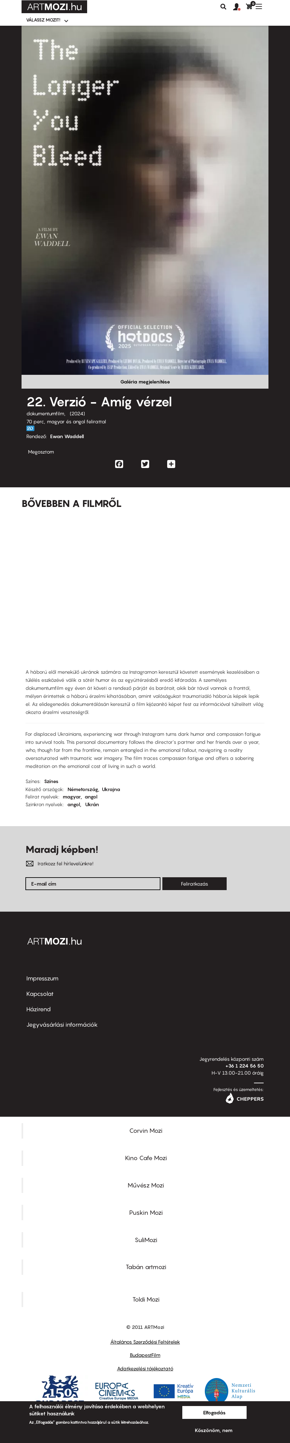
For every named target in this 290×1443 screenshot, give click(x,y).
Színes (51, 781)
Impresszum (42, 978)
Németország (83, 789)
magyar (72, 796)
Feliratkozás (194, 884)
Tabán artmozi (146, 1266)
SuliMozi (146, 1239)
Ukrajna (111, 789)
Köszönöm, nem (213, 1430)
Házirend (38, 1009)
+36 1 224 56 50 (244, 1066)
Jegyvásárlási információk (62, 1024)
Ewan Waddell (67, 436)
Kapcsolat (40, 993)
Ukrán (92, 804)
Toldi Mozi (145, 1299)
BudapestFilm (145, 1355)
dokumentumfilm (45, 413)
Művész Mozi (146, 1185)
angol (91, 796)
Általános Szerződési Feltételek (145, 1342)
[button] (239, 7)
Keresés (223, 7)
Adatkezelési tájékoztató (145, 1368)
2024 (77, 413)
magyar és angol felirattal (76, 421)
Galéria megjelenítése (145, 381)
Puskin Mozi (146, 1212)
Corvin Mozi (145, 1130)
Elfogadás (214, 1412)
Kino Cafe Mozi (146, 1157)
